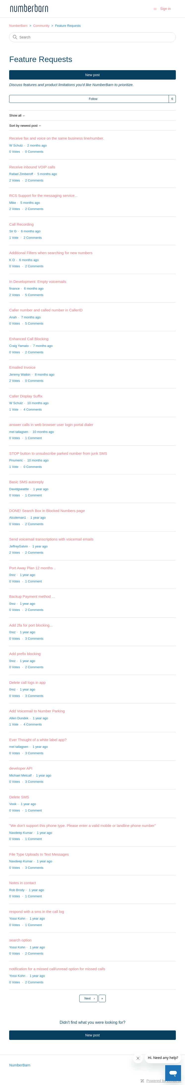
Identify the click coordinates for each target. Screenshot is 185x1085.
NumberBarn (18, 26)
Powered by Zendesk (163, 1081)
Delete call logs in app (27, 682)
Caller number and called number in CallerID (45, 310)
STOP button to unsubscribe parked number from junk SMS (58, 453)
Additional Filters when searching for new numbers (50, 253)
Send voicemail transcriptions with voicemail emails (51, 539)
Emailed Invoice (22, 367)
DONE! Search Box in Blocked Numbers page (47, 511)
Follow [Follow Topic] (93, 99)
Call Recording (21, 224)
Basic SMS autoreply (26, 482)
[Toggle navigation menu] (155, 8)
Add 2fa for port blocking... (31, 625)
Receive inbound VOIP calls (32, 167)
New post (92, 75)
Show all (17, 115)
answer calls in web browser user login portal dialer (51, 424)
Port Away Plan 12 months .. (32, 568)
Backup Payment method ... (32, 596)
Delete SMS (19, 797)
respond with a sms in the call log (36, 911)
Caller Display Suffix (25, 396)
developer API (20, 768)
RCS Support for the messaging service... (43, 195)
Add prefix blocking (25, 654)
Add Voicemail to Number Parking (37, 711)
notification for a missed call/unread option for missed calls (57, 969)
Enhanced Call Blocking (28, 339)
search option (20, 940)
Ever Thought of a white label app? (38, 740)
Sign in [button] (165, 9)
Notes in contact (22, 883)
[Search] (92, 37)
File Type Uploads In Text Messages (39, 854)
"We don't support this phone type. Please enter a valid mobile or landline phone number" (82, 825)
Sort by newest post (25, 125)
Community (41, 26)
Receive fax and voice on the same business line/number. (56, 138)
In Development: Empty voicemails (37, 281)
